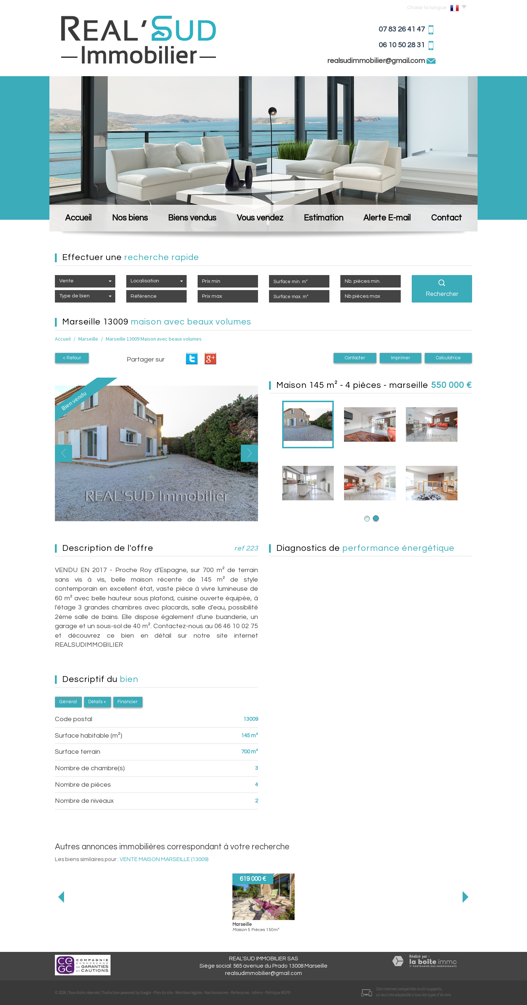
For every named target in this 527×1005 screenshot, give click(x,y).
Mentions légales (188, 992)
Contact (446, 218)
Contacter (355, 358)
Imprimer (400, 358)
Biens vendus (192, 218)
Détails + (97, 702)
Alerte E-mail (387, 218)
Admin (257, 992)
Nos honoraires (216, 992)
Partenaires (240, 992)
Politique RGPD (277, 992)
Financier (127, 702)
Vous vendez (260, 218)
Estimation (323, 218)
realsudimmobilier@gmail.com (376, 60)
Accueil (78, 218)
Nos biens (130, 218)
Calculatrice (448, 358)
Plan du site (163, 992)
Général (68, 702)
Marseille (88, 338)
